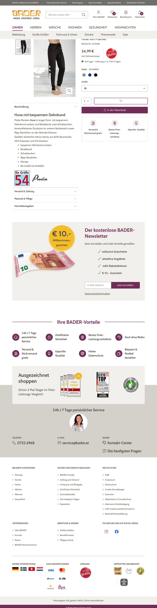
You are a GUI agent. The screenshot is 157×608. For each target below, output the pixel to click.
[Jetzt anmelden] (125, 298)
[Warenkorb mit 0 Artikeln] (140, 14)
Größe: (85, 94)
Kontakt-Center (119, 455)
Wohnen (19, 507)
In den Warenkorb (115, 122)
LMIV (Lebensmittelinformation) (119, 521)
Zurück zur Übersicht (24, 43)
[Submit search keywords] (83, 14)
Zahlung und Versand (69, 492)
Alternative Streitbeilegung (117, 516)
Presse (18, 552)
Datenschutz (111, 497)
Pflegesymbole (66, 552)
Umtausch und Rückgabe (71, 497)
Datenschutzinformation (97, 306)
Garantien (109, 507)
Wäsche (18, 502)
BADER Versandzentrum (26, 557)
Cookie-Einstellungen (114, 502)
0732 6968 (26, 455)
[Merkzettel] (112, 14)
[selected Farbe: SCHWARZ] (95, 87)
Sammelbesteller (67, 507)
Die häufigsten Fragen (124, 464)
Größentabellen (67, 543)
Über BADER (20, 543)
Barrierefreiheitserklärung (116, 526)
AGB (107, 487)
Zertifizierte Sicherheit (70, 502)
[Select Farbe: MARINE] (89, 87)
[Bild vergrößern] (69, 103)
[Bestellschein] (126, 14)
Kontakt (18, 547)
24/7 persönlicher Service (57, 3)
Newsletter (65, 516)
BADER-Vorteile (67, 487)
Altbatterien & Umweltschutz (118, 512)
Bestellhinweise (67, 547)
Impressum (110, 492)
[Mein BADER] (98, 14)
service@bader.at (75, 455)
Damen (18, 492)
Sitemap (18, 487)
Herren (18, 497)
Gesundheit (20, 512)
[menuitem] (17, 27)
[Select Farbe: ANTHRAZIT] (84, 87)
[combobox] (67, 14)
